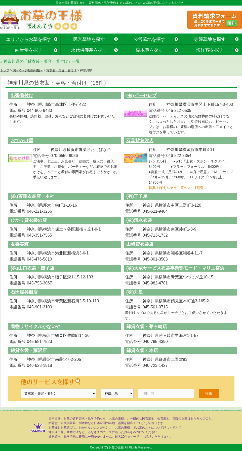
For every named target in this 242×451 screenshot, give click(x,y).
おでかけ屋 (22, 140)
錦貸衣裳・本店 (142, 350)
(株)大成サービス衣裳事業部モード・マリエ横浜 (175, 268)
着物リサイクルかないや (35, 326)
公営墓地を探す (149, 39)
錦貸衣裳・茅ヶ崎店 (146, 326)
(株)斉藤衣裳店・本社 (32, 196)
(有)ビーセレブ (141, 95)
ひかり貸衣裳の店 (29, 220)
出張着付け (22, 95)
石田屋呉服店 (24, 292)
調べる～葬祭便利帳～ (27, 70)
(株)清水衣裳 (139, 220)
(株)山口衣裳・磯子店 (32, 268)
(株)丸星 (134, 292)
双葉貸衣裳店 (139, 140)
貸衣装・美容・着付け (61, 70)
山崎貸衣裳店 (139, 244)
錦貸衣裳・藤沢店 (29, 350)
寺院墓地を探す (210, 39)
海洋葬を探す (209, 50)
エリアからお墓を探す (28, 39)
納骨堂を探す (28, 50)
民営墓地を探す (89, 39)
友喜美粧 (20, 244)
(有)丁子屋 (136, 196)
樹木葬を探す (149, 50)
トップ (4, 70)
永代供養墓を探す (89, 50)
